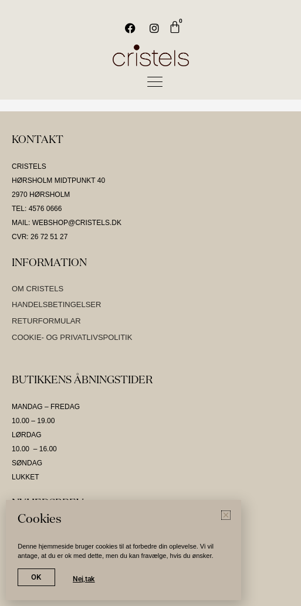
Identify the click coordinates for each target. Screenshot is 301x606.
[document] (150, 303)
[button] (225, 515)
